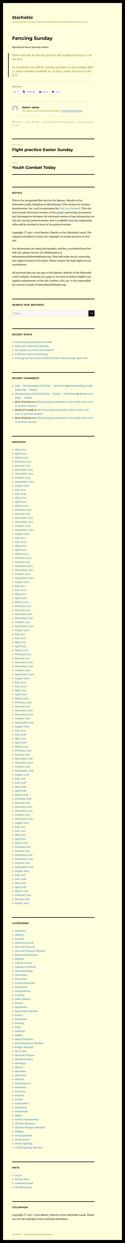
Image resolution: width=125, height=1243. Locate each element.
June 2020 (21, 686)
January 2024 (22, 513)
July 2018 (20, 778)
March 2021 (21, 650)
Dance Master (23, 999)
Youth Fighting (23, 1143)
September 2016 (24, 867)
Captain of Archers (25, 966)
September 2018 (24, 770)
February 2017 (23, 846)
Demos (19, 1003)
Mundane (20, 1071)
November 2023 (24, 521)
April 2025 (21, 453)
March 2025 (22, 457)
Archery (19, 938)
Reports (19, 1095)
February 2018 (23, 798)
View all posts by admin (71, 111)
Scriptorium (22, 1103)
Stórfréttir (22, 17)
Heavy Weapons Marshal (29, 1043)
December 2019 (24, 710)
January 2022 (22, 610)
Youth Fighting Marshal (28, 1147)
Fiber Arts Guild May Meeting (32, 346)
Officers (19, 1079)
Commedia (21, 987)
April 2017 (20, 838)
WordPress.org (23, 1187)
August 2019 (22, 726)
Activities (45, 122)
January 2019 (22, 754)
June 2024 (21, 493)
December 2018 (23, 758)
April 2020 (21, 694)
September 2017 (24, 818)
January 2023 (22, 562)
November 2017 (24, 810)
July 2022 (20, 586)
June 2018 (20, 782)
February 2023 (23, 557)
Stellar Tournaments (27, 1119)
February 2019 (23, 750)
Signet (19, 1115)
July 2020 (20, 682)
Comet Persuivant (25, 983)
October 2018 (22, 766)
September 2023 (24, 529)
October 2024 (22, 477)
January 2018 (22, 802)
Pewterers (20, 1087)
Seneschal (21, 1107)
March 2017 (21, 842)
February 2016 (23, 895)
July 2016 (20, 875)
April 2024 (21, 501)
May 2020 (20, 690)
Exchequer (21, 1019)
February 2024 (23, 509)
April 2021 (20, 646)
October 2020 (22, 670)
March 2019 (21, 746)
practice (90, 122)
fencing (82, 122)
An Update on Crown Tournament (34, 350)
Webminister (22, 1139)
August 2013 (22, 903)
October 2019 (22, 718)
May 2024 (20, 497)
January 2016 (22, 899)
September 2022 (24, 578)
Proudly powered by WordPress (38, 1234)
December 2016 (24, 855)
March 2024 (22, 505)
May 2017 (20, 834)
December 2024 (24, 469)
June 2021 (20, 638)
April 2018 (20, 790)
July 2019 (20, 730)
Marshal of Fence (59, 122)
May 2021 (20, 642)
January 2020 (22, 706)
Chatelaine (21, 974)
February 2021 (23, 654)
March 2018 (21, 794)
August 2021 (22, 630)
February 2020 (23, 702)
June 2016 (20, 879)
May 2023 (20, 545)
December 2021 (23, 614)
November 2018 (24, 762)
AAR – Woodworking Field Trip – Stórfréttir (40, 385)
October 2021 (22, 622)
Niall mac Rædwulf (69, 208)
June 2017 (20, 830)
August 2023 (22, 533)
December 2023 (24, 517)
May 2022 (20, 594)
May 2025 (20, 449)
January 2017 (22, 851)
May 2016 (20, 883)
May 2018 (20, 786)
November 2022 (24, 570)
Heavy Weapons (24, 1039)
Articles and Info (24, 942)
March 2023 (22, 553)
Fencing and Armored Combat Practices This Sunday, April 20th (51, 358)
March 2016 (21, 891)
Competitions (23, 991)
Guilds (18, 1035)
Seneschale (21, 1111)
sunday (15, 125)
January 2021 (22, 658)
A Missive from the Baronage (31, 354)
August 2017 (22, 822)
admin (19, 122)
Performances (23, 1083)
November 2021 (24, 618)
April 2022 (21, 598)
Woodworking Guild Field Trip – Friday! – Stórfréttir (45, 393)
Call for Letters (23, 962)
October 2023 (22, 525)
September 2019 (24, 722)
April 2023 (21, 549)
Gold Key (20, 1031)
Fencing (19, 1023)
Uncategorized (23, 1135)
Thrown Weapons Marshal (30, 1127)
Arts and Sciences (25, 946)
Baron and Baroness (26, 954)
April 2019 (21, 742)
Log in (18, 1175)
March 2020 (22, 698)
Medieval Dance (24, 1059)
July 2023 (20, 537)
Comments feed (24, 1183)
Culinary (20, 995)
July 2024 (20, 489)
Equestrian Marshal (26, 1011)
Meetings (20, 1063)
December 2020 (24, 662)
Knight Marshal (24, 1047)
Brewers (19, 958)
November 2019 (24, 714)
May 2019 (20, 738)
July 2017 (20, 826)
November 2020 (24, 666)
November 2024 (24, 473)
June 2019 (20, 734)
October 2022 (22, 574)
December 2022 (24, 566)
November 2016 (24, 859)
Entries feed (22, 1179)
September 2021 (24, 626)
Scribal (19, 1099)
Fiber (18, 1027)
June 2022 (21, 590)
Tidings (19, 1131)
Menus (19, 1067)
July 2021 (20, 634)
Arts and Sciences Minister (30, 950)
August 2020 (22, 678)
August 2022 (22, 582)
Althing (19, 934)
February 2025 (23, 461)
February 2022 (23, 606)
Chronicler (21, 979)
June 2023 (20, 541)
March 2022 (22, 602)
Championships (24, 970)
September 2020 (24, 674)
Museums (20, 1075)
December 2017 (23, 806)
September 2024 (24, 481)
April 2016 (21, 887)
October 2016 (22, 863)
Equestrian (21, 1007)
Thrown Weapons (25, 1123)
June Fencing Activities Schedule (33, 342)
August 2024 (22, 485)
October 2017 (22, 814)
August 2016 (22, 871)
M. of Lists (21, 1051)
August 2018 (22, 774)
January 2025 (22, 465)
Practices (71, 122)
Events (19, 1015)
